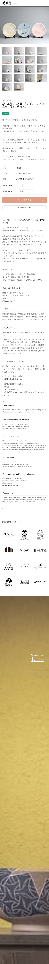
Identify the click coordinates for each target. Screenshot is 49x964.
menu (45, 3)
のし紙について (8, 301)
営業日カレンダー (30, 392)
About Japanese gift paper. (10, 485)
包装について (7, 298)
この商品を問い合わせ (24, 207)
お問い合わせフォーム (13, 379)
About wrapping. (7, 483)
